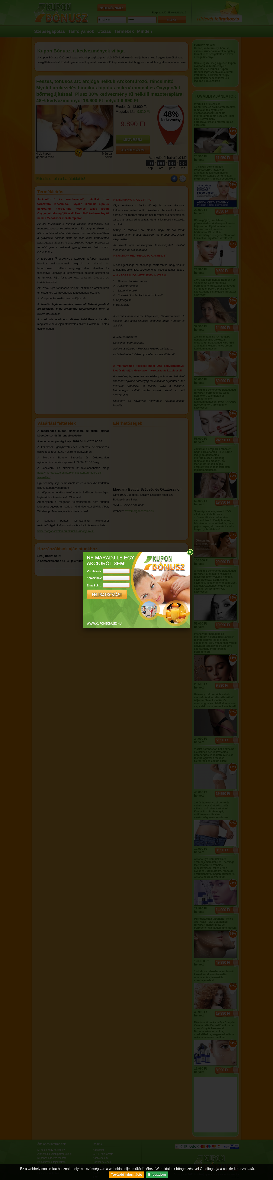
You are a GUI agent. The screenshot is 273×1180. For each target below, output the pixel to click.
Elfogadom (157, 1174)
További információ (126, 1174)
